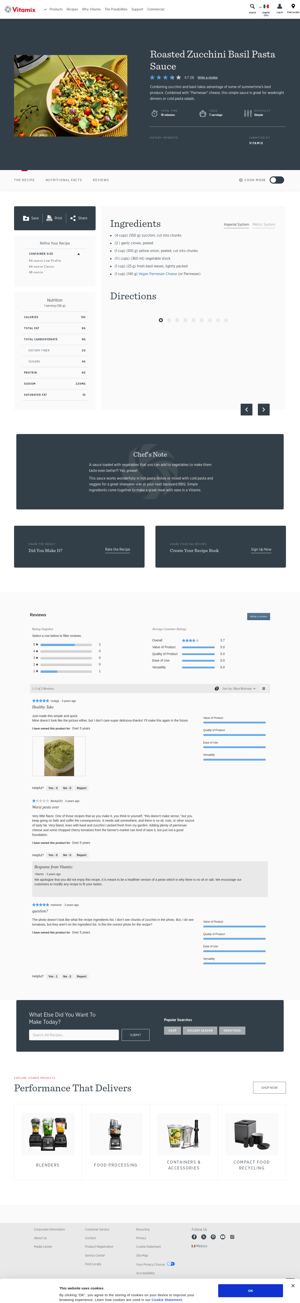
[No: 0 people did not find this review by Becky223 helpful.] (67, 855)
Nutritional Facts (64, 180)
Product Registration (99, 1247)
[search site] (74, 1034)
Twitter (203, 1236)
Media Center (43, 1247)
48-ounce (36, 272)
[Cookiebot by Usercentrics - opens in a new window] (29, 1294)
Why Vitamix (91, 9)
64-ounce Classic (41, 267)
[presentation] (59, 756)
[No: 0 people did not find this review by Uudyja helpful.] (67, 788)
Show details (237, 1294)
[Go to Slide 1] (161, 320)
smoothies (232, 1030)
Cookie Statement (167, 1276)
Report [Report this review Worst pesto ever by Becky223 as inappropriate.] (81, 855)
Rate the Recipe (117, 549)
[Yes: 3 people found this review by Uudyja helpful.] (53, 788)
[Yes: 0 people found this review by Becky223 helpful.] (53, 855)
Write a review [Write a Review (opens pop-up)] (208, 77)
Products (56, 9)
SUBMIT (135, 1035)
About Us (40, 1238)
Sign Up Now (261, 549)
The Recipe (24, 180)
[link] (174, 77)
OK (250, 1267)
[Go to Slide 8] (218, 320)
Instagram (232, 1236)
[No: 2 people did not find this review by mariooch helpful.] (67, 976)
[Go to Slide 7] (210, 320)
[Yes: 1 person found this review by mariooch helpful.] (53, 976)
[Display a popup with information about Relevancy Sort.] (216, 688)
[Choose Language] (266, 10)
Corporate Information (49, 1229)
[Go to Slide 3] (177, 320)
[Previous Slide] (246, 409)
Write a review (260, 617)
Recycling (143, 1229)
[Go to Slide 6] (202, 320)
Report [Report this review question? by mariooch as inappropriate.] (81, 976)
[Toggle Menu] (45, 9)
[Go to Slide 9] (226, 320)
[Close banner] (293, 1262)
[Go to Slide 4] (185, 320)
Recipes (72, 9)
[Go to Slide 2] (169, 320)
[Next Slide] (264, 409)
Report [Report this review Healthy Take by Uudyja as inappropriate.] (81, 788)
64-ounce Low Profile (45, 261)
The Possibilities (116, 9)
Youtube (222, 1236)
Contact (90, 1238)
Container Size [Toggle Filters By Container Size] (41, 254)
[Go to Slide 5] (193, 320)
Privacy (141, 1238)
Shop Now (269, 1088)
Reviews (101, 180)
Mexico (201, 1246)
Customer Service (97, 1229)
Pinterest (213, 1236)
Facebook (194, 1236)
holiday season (200, 1030)
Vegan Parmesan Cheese (158, 273)
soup (173, 1030)
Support (137, 9)
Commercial (155, 9)
